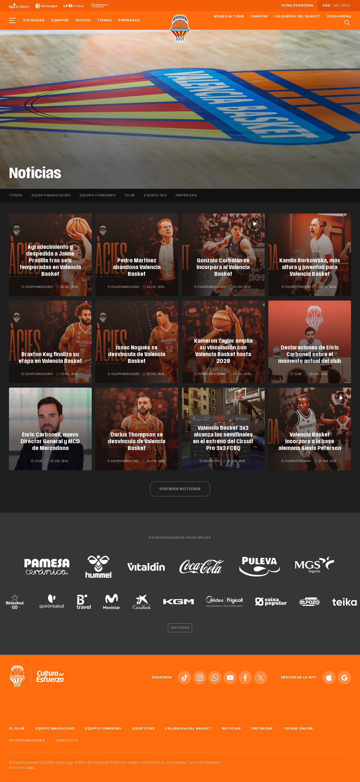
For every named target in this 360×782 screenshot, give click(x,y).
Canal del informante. (205, 760)
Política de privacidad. (92, 760)
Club (130, 195)
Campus (259, 16)
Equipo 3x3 (155, 195)
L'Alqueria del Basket (297, 16)
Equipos (60, 20)
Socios (83, 20)
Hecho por (22, 765)
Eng (346, 5)
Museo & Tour (229, 16)
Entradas (33, 20)
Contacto (66, 738)
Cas (326, 5)
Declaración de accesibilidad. (164, 760)
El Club (17, 726)
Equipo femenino (98, 195)
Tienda (104, 20)
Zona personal (297, 5)
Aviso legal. (65, 760)
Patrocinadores (27, 738)
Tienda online (298, 726)
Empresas (129, 20)
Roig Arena (339, 16)
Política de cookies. (125, 760)
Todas (15, 195)
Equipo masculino (51, 195)
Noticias (231, 726)
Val (336, 5)
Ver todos (180, 626)
